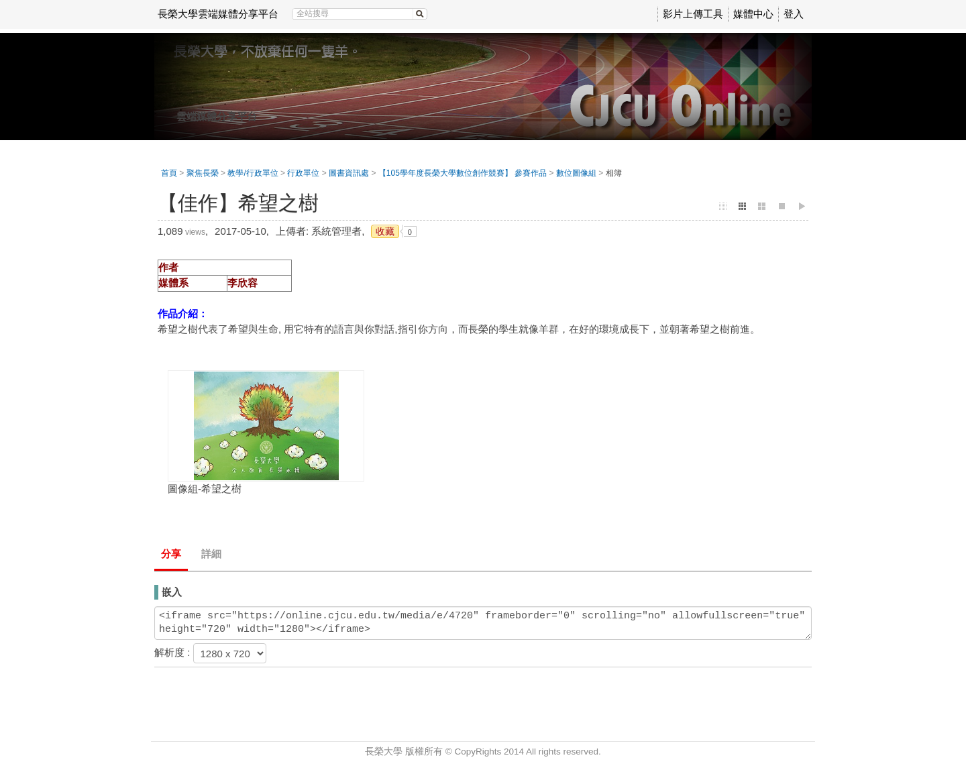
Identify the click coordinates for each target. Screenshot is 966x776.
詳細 (211, 553)
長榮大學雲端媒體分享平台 (218, 13)
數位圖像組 (576, 173)
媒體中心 (753, 13)
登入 (794, 13)
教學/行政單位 (252, 173)
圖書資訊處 (349, 173)
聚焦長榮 (202, 173)
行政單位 (303, 173)
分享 (171, 553)
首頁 (169, 173)
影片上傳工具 (693, 13)
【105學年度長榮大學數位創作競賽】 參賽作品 (462, 173)
